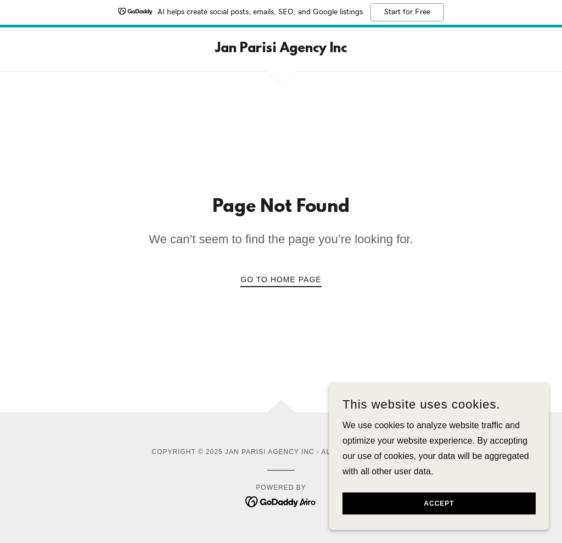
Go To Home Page (280, 279)
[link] (281, 49)
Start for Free (407, 12)
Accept (439, 519)
